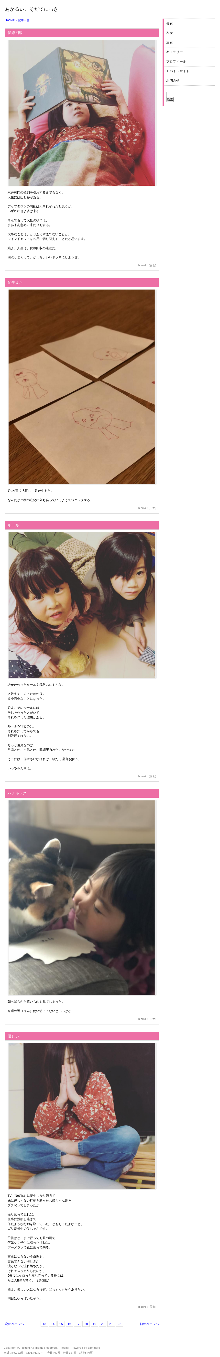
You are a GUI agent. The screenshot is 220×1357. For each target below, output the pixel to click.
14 (52, 1324)
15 (61, 1324)
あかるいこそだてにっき (31, 9)
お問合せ (173, 80)
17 (77, 1324)
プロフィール (176, 61)
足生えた (15, 282)
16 (69, 1324)
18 (86, 1324)
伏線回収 (15, 33)
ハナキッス (17, 793)
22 (119, 1324)
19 (94, 1324)
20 (102, 1324)
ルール (13, 525)
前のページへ (149, 1324)
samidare (94, 1347)
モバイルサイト (178, 71)
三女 (152, 507)
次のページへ (14, 1324)
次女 (169, 33)
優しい (13, 1036)
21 (111, 1324)
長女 (152, 265)
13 (44, 1324)
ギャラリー (174, 52)
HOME (10, 20)
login (64, 1347)
